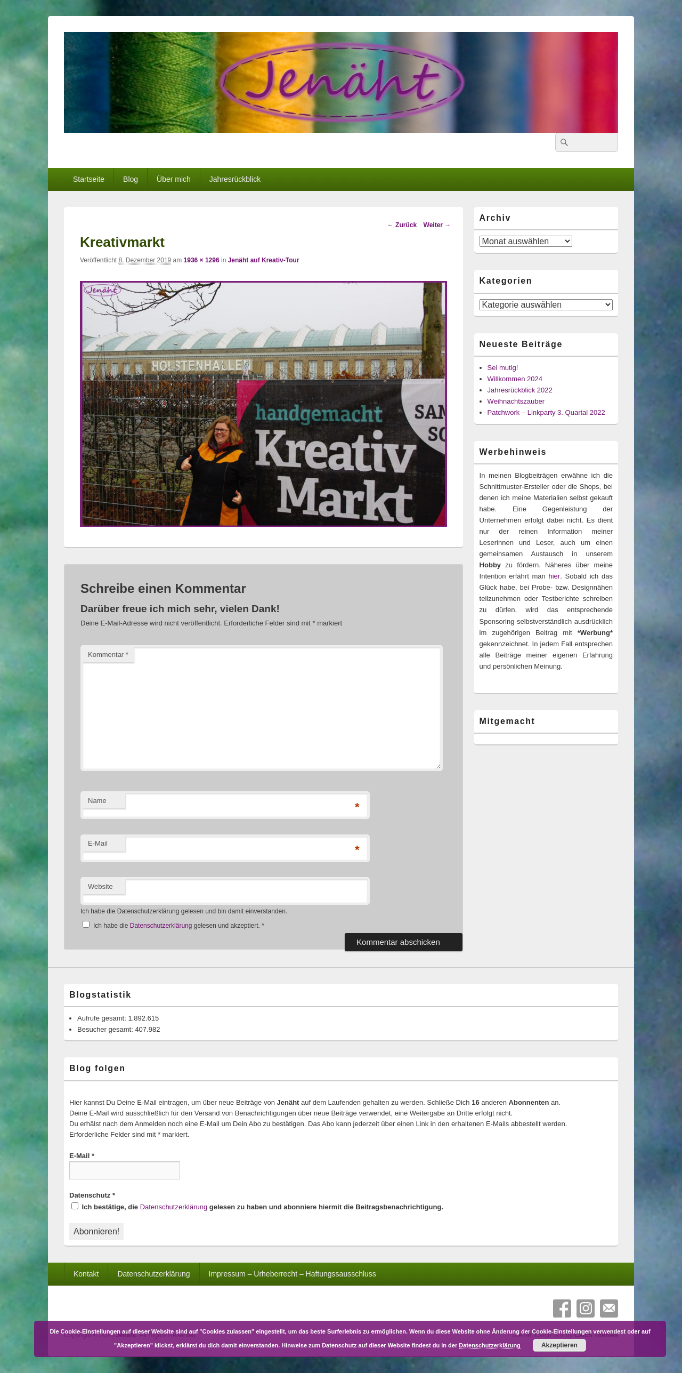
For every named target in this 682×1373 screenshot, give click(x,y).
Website (100, 886)
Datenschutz (92, 1195)
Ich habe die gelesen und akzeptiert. (173, 925)
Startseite (88, 179)
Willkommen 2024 (515, 379)
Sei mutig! (503, 368)
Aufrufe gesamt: (102, 1018)
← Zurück (402, 225)
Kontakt (86, 1274)
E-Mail (98, 843)
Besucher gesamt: (106, 1029)
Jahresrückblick (235, 179)
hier (554, 576)
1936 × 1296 (202, 260)
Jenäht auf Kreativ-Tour (263, 260)
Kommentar (108, 655)
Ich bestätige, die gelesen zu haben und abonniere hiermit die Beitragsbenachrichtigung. (257, 1206)
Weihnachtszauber (516, 401)
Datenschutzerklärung (162, 925)
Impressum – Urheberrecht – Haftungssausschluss (292, 1274)
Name (97, 801)
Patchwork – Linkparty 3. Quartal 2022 (546, 412)
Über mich (174, 179)
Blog (130, 179)
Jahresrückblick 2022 (520, 390)
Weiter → (437, 225)
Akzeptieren (559, 1345)
